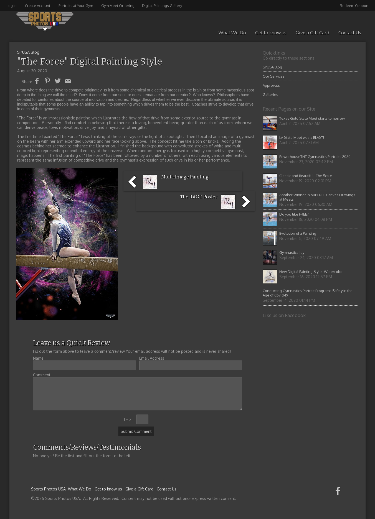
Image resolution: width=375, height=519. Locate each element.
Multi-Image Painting (185, 177)
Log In (12, 5)
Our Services (274, 76)
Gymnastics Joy (291, 252)
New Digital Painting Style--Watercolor (311, 271)
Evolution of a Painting (297, 233)
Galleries (270, 94)
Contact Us (349, 32)
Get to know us (271, 32)
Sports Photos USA (48, 489)
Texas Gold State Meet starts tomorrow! (312, 118)
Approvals (271, 85)
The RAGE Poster (198, 197)
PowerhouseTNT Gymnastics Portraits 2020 (315, 156)
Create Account (37, 5)
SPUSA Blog (272, 67)
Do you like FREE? (294, 214)
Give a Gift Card (312, 32)
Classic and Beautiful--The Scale (305, 175)
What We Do (232, 32)
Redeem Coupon (354, 5)
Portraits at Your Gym (76, 5)
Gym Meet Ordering (118, 5)
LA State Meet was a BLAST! (301, 137)
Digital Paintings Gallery (162, 5)
